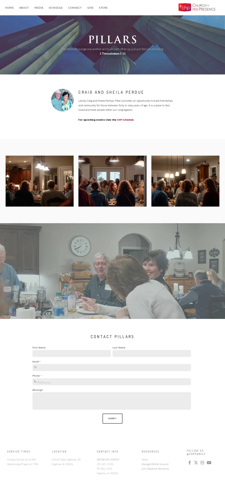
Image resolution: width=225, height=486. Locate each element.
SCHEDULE (56, 7)
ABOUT (24, 7)
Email (35, 361)
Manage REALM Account (155, 464)
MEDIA (38, 7)
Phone (36, 375)
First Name (38, 347)
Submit (112, 418)
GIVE (90, 7)
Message (37, 390)
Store (145, 459)
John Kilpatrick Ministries (155, 468)
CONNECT (75, 7)
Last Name (118, 347)
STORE (103, 7)
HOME (9, 7)
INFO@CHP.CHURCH (108, 459)
